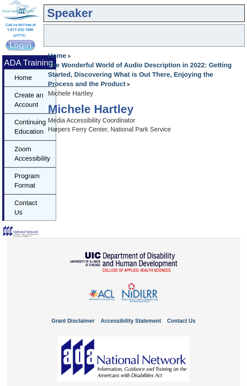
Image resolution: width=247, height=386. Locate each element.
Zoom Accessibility (32, 153)
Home (57, 55)
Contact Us (25, 207)
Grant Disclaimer (73, 321)
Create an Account (28, 100)
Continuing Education (30, 126)
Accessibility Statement (131, 321)
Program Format (27, 180)
